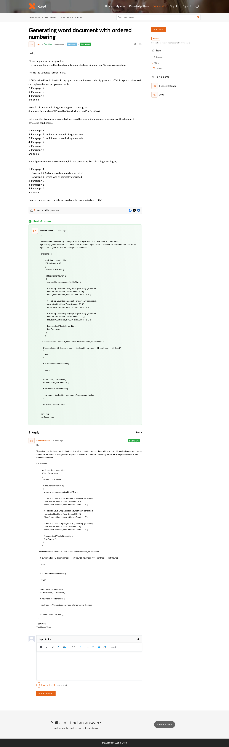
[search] (158, 17)
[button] (197, 6)
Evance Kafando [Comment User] (46, 230)
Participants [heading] (162, 76)
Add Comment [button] (46, 693)
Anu (39, 44)
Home (108, 6)
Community (159, 6)
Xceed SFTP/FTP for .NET (72, 17)
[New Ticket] (164, 724)
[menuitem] (108, 6)
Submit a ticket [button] (165, 724)
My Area (121, 6)
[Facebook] (130, 210)
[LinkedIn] (138, 210)
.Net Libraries (50, 17)
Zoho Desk (121, 742)
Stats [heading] (159, 50)
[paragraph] (85, 126)
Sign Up (187, 6)
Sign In (174, 6)
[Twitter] (134, 210)
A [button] (138, 639)
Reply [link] (139, 432)
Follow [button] (155, 38)
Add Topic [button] (158, 29)
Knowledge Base (139, 6)
